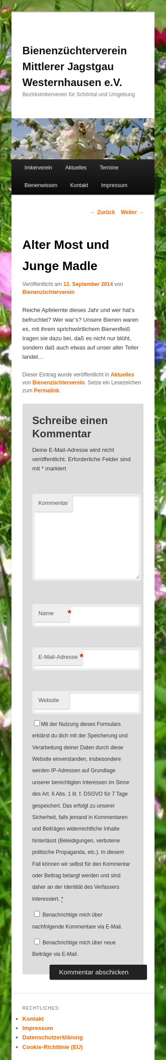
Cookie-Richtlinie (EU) (53, 1047)
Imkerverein (38, 168)
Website (49, 700)
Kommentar (53, 503)
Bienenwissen (40, 185)
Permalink (46, 390)
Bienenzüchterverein (49, 292)
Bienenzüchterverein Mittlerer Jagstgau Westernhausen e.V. (75, 66)
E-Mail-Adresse (60, 657)
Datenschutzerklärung (53, 1037)
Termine (109, 168)
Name (54, 613)
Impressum (114, 185)
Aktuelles (76, 168)
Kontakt (79, 185)
